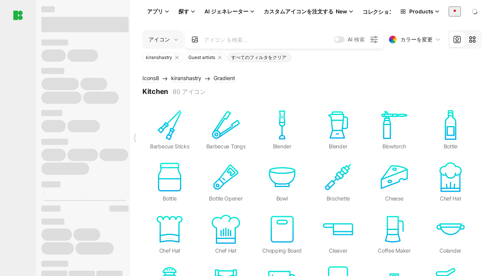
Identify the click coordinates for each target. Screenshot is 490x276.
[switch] (339, 39)
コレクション (378, 11)
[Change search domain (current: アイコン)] (163, 39)
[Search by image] (195, 39)
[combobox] (455, 11)
